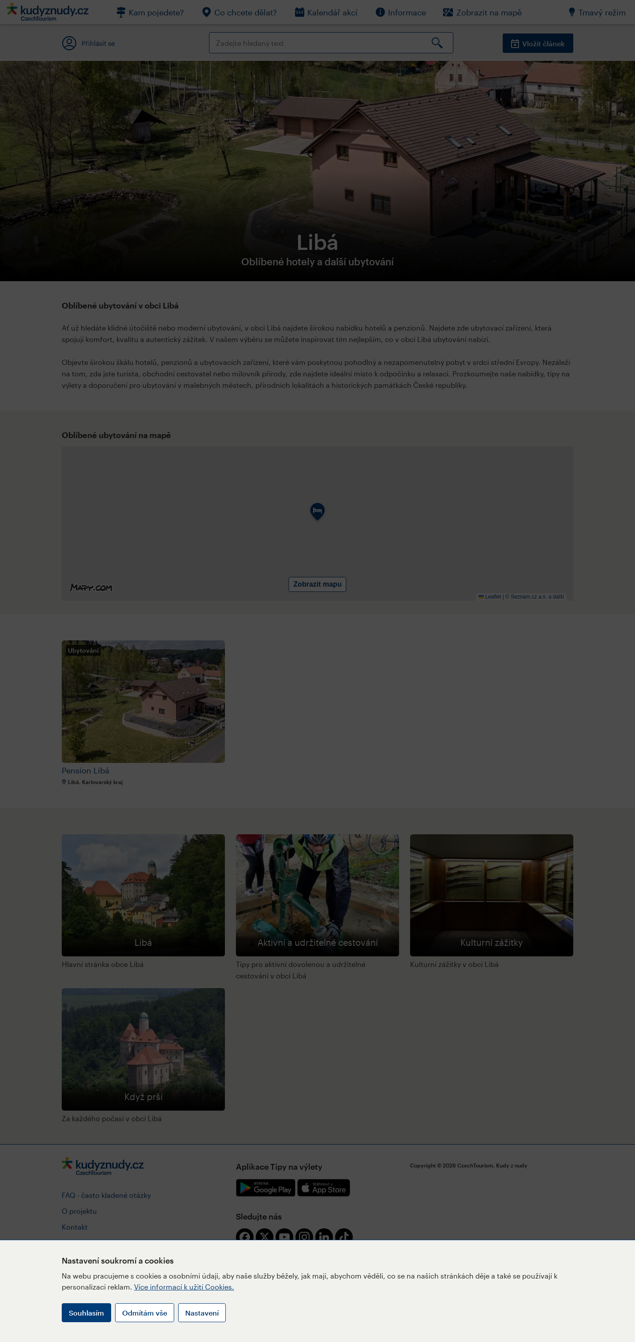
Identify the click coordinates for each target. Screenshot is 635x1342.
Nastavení (202, 1313)
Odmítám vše (144, 1313)
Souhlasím (86, 1313)
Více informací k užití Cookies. (184, 1287)
